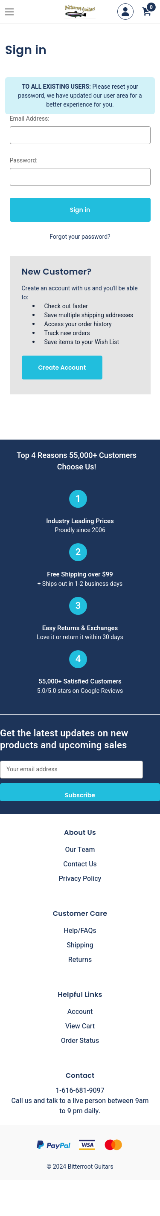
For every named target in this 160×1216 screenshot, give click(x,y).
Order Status (80, 1041)
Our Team (80, 850)
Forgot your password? (80, 236)
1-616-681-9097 (79, 1091)
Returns (80, 960)
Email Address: (29, 118)
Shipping (80, 945)
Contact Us (80, 864)
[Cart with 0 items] (147, 11)
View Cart (80, 1026)
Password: (24, 160)
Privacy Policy (80, 879)
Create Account (62, 367)
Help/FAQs (80, 931)
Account (80, 1012)
